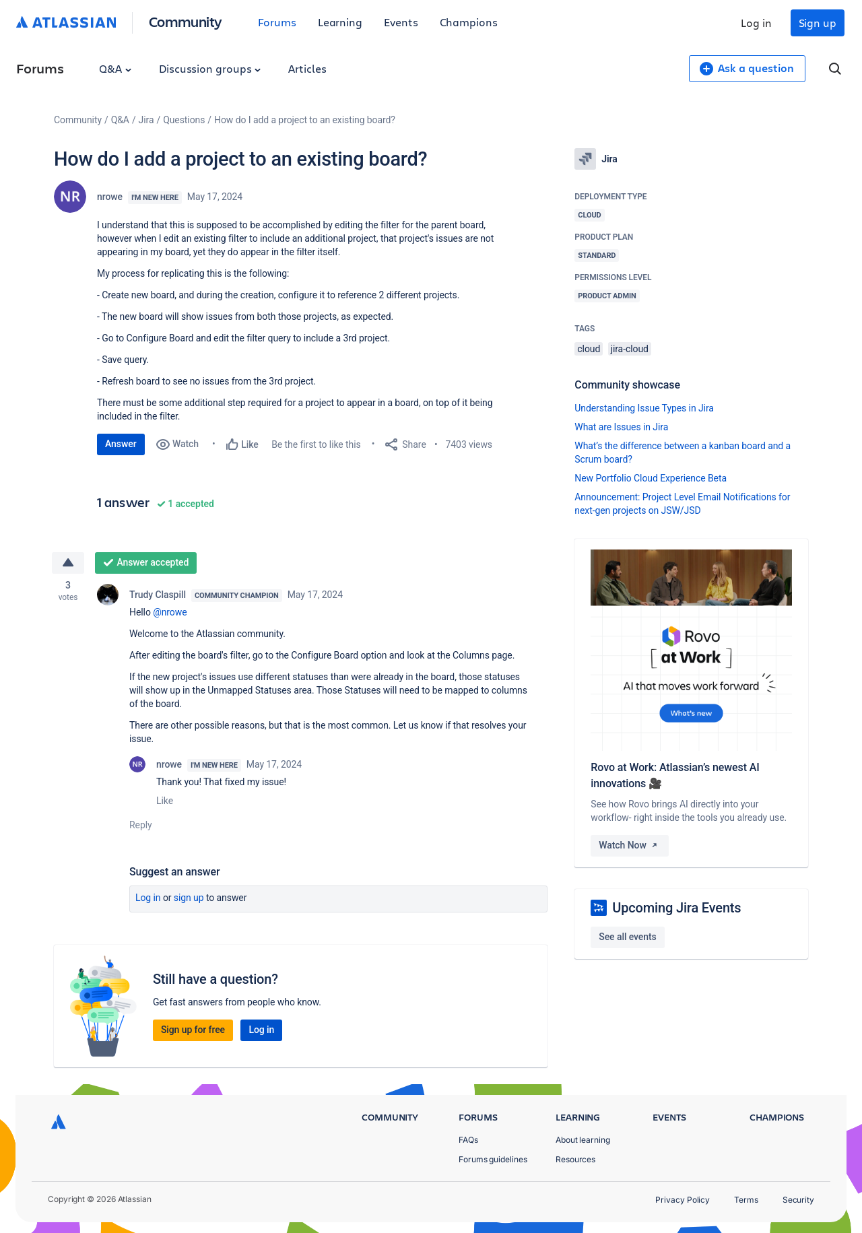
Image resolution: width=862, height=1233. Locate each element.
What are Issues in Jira (621, 427)
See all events (627, 936)
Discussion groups (210, 68)
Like (164, 801)
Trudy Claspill (157, 595)
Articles (307, 68)
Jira (146, 119)
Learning (340, 22)
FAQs (468, 1140)
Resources (575, 1159)
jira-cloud (630, 348)
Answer (121, 443)
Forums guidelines (493, 1159)
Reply (140, 825)
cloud (588, 348)
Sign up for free (193, 1030)
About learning (583, 1140)
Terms (746, 1200)
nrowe (110, 196)
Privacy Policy (682, 1200)
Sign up (817, 22)
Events (401, 22)
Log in (756, 22)
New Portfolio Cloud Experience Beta (650, 478)
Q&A (115, 68)
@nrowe (170, 612)
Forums (277, 22)
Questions (184, 119)
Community (185, 21)
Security (798, 1200)
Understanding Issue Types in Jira (644, 408)
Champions (469, 22)
